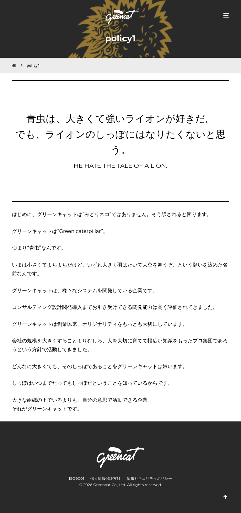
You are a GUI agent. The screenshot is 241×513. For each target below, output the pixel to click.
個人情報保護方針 (105, 478)
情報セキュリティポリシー (149, 478)
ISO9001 (76, 478)
